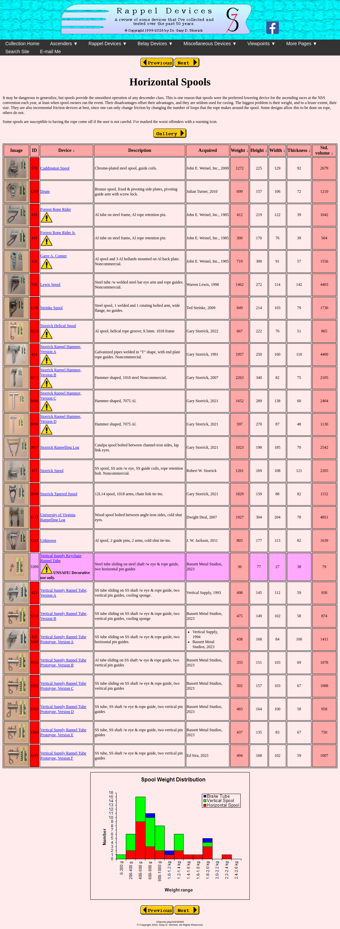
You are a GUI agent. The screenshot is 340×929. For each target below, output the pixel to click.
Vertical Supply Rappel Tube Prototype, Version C (63, 686)
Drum (45, 191)
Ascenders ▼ (64, 43)
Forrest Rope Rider (56, 209)
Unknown (48, 540)
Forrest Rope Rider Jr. (58, 232)
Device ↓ (66, 150)
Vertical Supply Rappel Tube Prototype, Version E (63, 732)
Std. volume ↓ (324, 150)
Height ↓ (258, 150)
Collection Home (22, 43)
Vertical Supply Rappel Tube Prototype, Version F (63, 755)
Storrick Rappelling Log (60, 447)
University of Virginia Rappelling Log (58, 517)
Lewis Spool (50, 284)
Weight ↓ (239, 150)
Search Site (17, 51)
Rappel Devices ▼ (108, 43)
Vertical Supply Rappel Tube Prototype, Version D (63, 709)
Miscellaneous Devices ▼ (210, 43)
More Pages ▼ (301, 43)
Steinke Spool (52, 307)
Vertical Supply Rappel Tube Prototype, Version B (63, 662)
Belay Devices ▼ (155, 43)
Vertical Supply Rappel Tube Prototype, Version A (63, 639)
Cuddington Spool (55, 168)
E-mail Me (50, 51)
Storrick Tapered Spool (59, 494)
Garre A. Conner (54, 256)
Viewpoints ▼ (261, 43)
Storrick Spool (52, 470)
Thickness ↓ (299, 150)
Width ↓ (277, 150)
